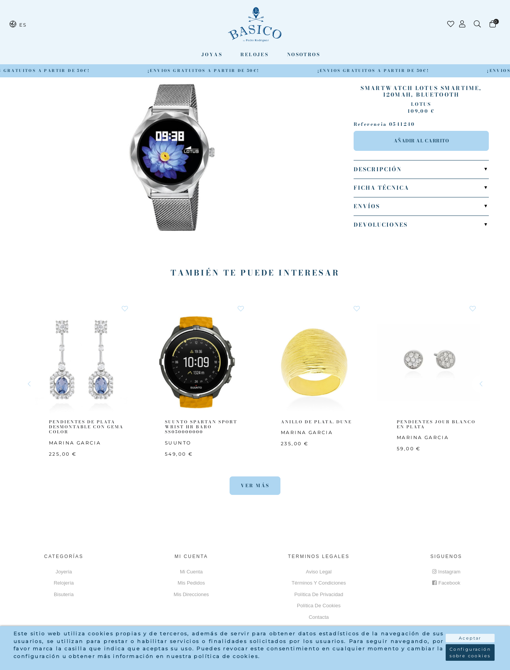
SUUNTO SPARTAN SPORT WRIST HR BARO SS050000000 (201, 427)
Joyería (63, 572)
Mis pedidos (191, 583)
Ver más (255, 485)
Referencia (370, 124)
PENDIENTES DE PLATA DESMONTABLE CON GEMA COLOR (86, 427)
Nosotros (303, 54)
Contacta (319, 617)
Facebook (446, 583)
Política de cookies (319, 605)
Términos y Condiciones (319, 583)
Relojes (254, 54)
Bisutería (64, 594)
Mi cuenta (191, 572)
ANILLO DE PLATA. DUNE (316, 422)
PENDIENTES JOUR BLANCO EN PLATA (436, 424)
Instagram (446, 572)
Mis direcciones (191, 594)
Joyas (211, 54)
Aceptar (470, 638)
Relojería (64, 583)
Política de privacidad (318, 594)
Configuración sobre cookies (470, 652)
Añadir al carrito (421, 140)
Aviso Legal (319, 572)
